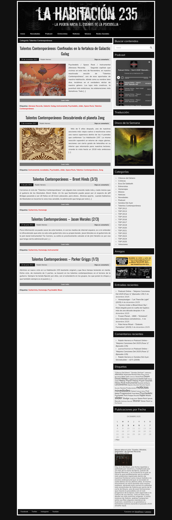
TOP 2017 (122, 222)
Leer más (65, 100)
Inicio (22, 34)
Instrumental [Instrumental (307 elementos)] (131, 383)
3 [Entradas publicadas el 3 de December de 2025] (128, 425)
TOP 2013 (122, 211)
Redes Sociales (102, 34)
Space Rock (89, 106)
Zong (101, 170)
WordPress (139, 512)
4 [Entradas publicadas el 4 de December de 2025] (133, 425)
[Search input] (133, 47)
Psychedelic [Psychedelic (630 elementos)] (146, 393)
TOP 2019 (122, 225)
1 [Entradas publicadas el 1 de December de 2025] (117, 425)
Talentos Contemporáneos (87, 170)
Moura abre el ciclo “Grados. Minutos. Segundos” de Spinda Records (131, 450)
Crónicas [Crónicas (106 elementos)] (132, 377)
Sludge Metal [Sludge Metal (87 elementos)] (133, 398)
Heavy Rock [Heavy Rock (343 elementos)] (120, 383)
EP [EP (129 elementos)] (128, 379)
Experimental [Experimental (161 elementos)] (134, 379)
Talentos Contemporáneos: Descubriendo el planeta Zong (65, 117)
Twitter (34, 511)
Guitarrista (32, 210)
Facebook (24, 511)
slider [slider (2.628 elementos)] (118, 398)
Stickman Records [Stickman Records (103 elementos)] (126, 401)
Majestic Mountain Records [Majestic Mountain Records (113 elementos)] (136, 385)
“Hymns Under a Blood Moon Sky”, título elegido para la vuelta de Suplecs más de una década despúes (132, 308)
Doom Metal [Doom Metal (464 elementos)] (121, 378)
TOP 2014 (122, 214)
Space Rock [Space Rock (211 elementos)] (142, 398)
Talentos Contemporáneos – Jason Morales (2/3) (65, 219)
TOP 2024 (122, 239)
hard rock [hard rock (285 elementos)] (143, 379)
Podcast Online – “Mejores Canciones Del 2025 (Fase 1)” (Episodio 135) (132, 343)
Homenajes (123, 189)
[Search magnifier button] (151, 47)
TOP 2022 (122, 233)
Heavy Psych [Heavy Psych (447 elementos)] (125, 380)
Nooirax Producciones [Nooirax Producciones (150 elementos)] (128, 388)
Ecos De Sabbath (125, 183)
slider (81, 106)
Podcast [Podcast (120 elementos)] (133, 391)
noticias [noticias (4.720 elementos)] (142, 387)
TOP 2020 (122, 228)
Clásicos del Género (126, 178)
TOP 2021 (122, 230)
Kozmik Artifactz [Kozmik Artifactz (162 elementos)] (144, 383)
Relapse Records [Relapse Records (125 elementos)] (133, 395)
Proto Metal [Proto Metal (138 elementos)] (135, 393)
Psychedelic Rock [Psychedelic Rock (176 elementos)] (121, 395)
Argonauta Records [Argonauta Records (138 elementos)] (130, 374)
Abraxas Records (35, 106)
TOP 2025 (122, 241)
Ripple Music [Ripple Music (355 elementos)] (145, 395)
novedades (44, 170)
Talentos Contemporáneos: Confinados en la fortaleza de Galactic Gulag (65, 50)
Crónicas (122, 181)
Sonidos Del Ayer (125, 203)
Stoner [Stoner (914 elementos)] (136, 400)
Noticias (76, 34)
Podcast (48, 34)
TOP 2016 (122, 219)
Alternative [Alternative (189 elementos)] (119, 374)
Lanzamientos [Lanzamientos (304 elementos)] (121, 384)
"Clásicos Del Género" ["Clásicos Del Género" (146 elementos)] (122, 372)
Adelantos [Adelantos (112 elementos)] (148, 372)
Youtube (55, 511)
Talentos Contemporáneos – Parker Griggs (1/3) (65, 259)
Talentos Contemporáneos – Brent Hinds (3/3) (65, 179)
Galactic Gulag (50, 106)
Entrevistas (62, 34)
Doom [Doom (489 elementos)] (147, 376)
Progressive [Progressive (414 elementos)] (125, 393)
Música (88, 34)
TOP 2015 (122, 216)
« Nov (117, 439)
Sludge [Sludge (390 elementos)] (126, 398)
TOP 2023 (122, 236)
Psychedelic (73, 106)
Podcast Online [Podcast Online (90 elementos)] (140, 391)
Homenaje (42, 210)
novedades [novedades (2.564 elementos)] (122, 390)
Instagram (45, 511)
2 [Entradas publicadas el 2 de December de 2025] (122, 425)
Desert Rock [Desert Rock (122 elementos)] (139, 377)
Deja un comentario (102, 59)
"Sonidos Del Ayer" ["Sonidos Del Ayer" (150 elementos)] (137, 372)
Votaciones (123, 244)
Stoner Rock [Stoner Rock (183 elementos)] (145, 401)
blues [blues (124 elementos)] (139, 374)
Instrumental (62, 106)
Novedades (35, 34)
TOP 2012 (122, 208)
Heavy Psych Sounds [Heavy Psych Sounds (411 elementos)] (142, 380)
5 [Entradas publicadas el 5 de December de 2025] (139, 425)
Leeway (148, 512)
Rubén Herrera (46, 59)
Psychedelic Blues (55, 290)
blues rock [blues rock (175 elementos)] (125, 377)
